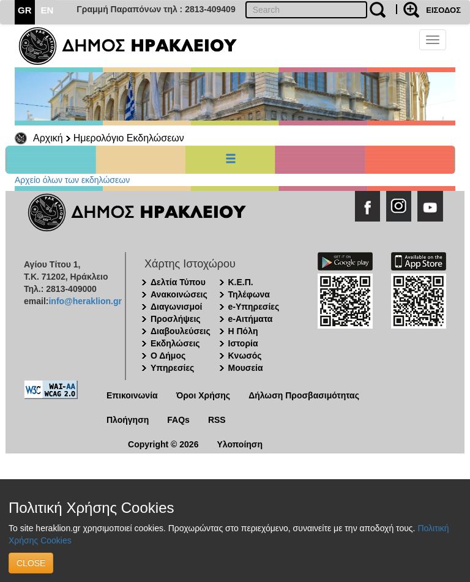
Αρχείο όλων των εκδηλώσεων (72, 180)
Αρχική (48, 138)
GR (25, 10)
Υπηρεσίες (172, 368)
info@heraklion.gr (84, 301)
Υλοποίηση (240, 444)
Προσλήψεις (176, 319)
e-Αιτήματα (250, 319)
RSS (217, 420)
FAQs (178, 420)
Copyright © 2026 (163, 444)
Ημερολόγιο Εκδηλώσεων (128, 138)
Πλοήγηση (127, 420)
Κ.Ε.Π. (240, 282)
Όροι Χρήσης (203, 395)
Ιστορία (243, 343)
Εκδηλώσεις (175, 343)
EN (47, 10)
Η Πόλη (243, 331)
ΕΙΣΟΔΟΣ (443, 10)
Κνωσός (245, 355)
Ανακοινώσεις (179, 294)
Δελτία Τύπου (178, 282)
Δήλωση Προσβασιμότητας (303, 395)
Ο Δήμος (168, 355)
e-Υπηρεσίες (254, 307)
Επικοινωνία (132, 395)
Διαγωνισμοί (176, 307)
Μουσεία (245, 368)
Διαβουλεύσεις (181, 331)
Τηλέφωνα (249, 294)
